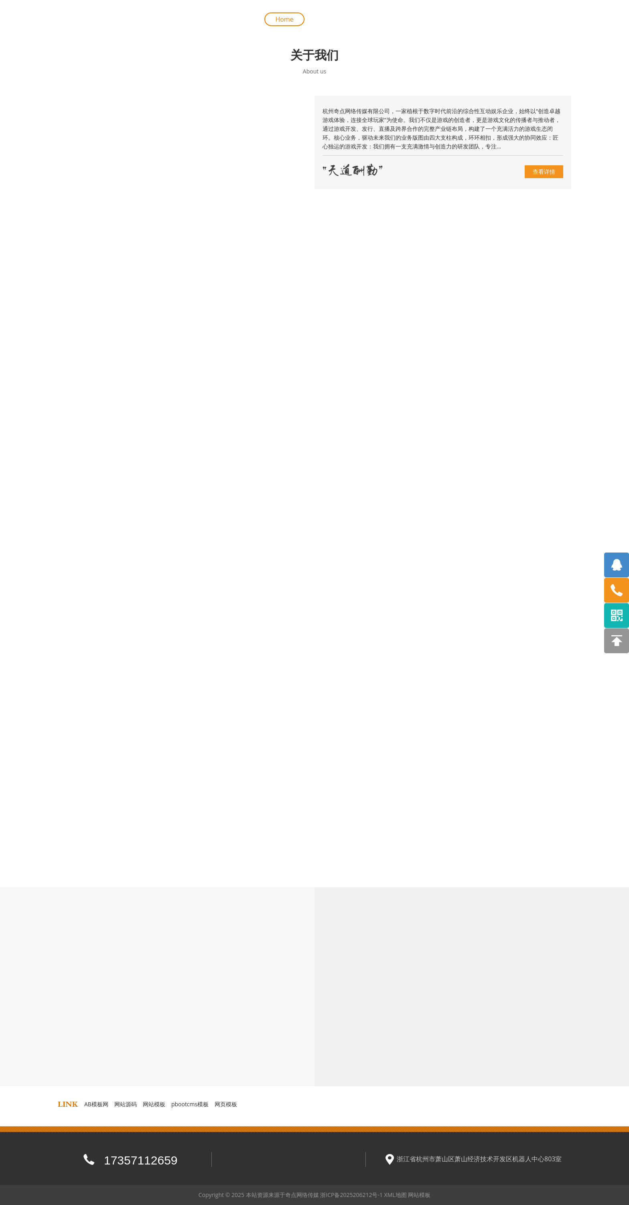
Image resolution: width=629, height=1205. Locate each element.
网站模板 (154, 1104)
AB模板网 (96, 1104)
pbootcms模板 (190, 1104)
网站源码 (125, 1104)
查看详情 (544, 171)
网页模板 (226, 1104)
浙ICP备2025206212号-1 (351, 1195)
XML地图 (395, 1195)
